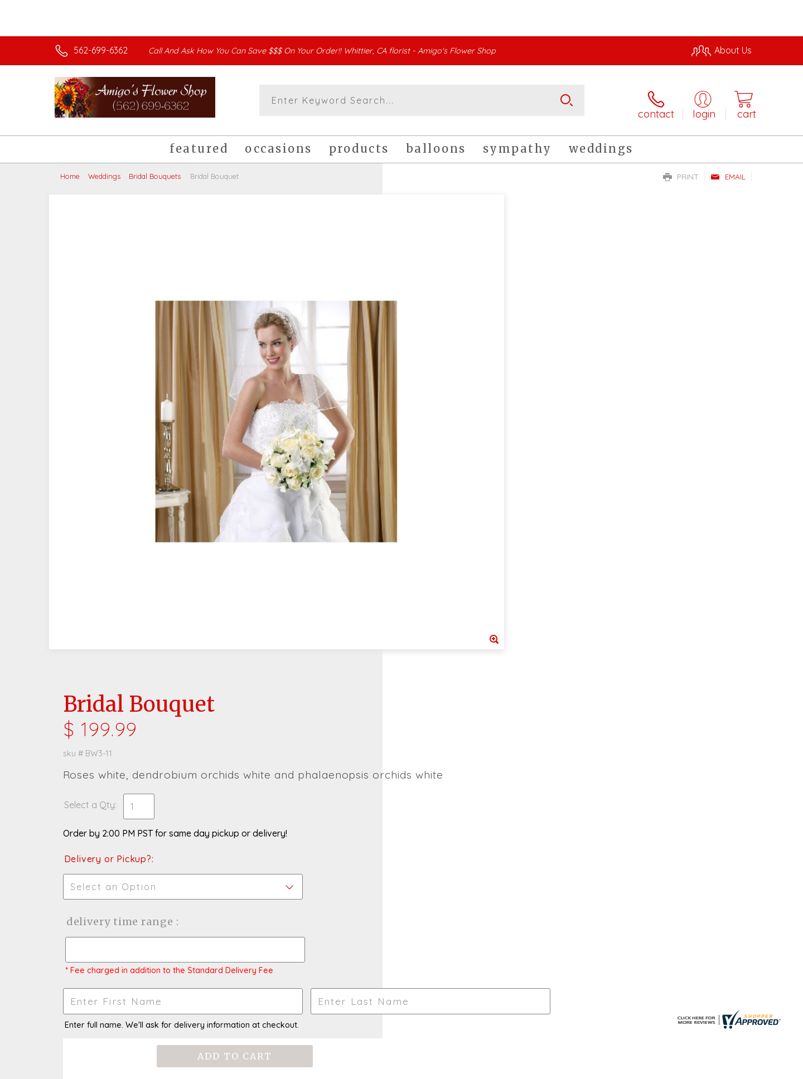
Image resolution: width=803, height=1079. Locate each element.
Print (681, 171)
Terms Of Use (507, 1068)
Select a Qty (428, 315)
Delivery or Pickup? (446, 369)
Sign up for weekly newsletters (541, 721)
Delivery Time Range (457, 432)
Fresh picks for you (303, 727)
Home (70, 170)
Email (728, 171)
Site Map (722, 1068)
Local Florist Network (653, 1068)
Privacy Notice (573, 1068)
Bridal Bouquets (155, 170)
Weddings (104, 170)
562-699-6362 (101, 50)
